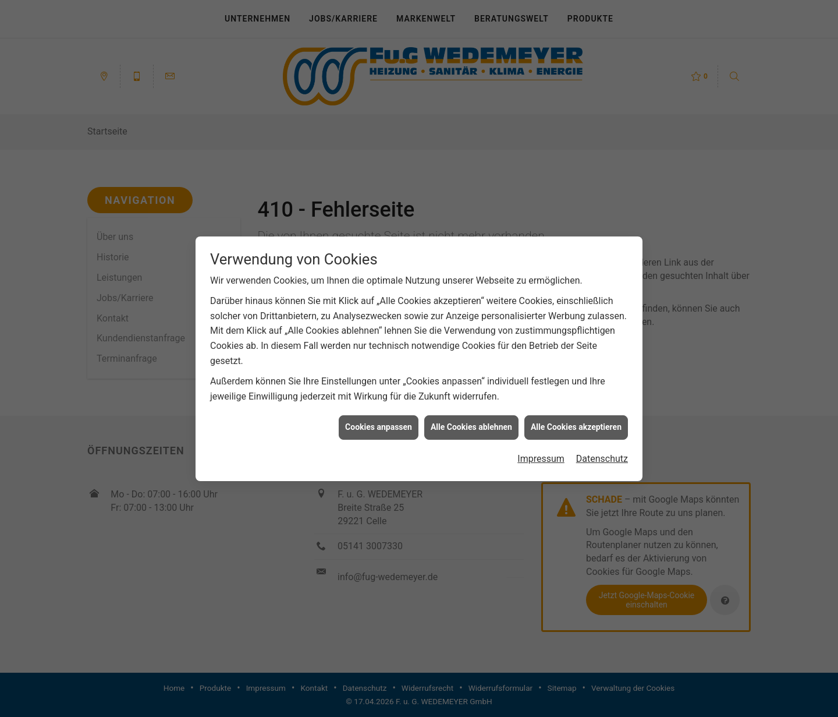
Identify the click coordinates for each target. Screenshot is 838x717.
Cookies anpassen (378, 423)
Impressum (540, 454)
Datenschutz (602, 454)
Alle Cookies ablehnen (471, 423)
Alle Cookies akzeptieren (576, 423)
